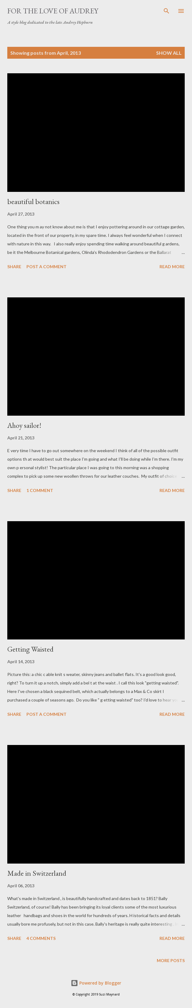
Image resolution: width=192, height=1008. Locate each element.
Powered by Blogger (96, 983)
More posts (171, 960)
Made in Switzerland (36, 873)
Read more (172, 266)
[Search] (166, 11)
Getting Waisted (30, 649)
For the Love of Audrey (52, 11)
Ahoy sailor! (24, 425)
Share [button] (14, 266)
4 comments (41, 938)
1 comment (39, 490)
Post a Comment (46, 266)
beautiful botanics (33, 201)
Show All (169, 53)
